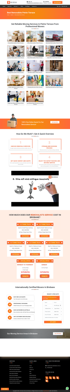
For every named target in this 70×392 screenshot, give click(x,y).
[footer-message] (53, 318)
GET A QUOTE (53, 322)
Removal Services (32, 375)
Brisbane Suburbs (32, 377)
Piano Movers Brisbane (13, 373)
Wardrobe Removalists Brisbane (15, 377)
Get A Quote (4, 389)
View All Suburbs (58, 333)
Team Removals (46, 390)
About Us (9, 6)
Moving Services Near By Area (35, 379)
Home (4, 6)
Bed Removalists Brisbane (14, 379)
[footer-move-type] (57, 308)
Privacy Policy (32, 383)
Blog (30, 371)
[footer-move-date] (57, 305)
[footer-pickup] (48, 311)
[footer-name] (48, 302)
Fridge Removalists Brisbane (14, 383)
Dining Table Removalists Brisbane (15, 381)
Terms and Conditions (33, 381)
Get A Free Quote (57, 2)
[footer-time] (48, 308)
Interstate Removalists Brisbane (15, 371)
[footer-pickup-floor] (57, 311)
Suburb (12, 14)
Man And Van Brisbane (13, 375)
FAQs (22, 6)
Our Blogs (27, 6)
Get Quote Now (55, 122)
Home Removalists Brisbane (14, 365)
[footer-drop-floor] (57, 315)
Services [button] (16, 6)
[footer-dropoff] (48, 315)
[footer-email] (48, 305)
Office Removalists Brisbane (14, 369)
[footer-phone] (57, 302)
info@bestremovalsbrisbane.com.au (35, 3)
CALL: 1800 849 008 (62, 6)
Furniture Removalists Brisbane (15, 367)
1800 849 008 (49, 367)
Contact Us (34, 6)
